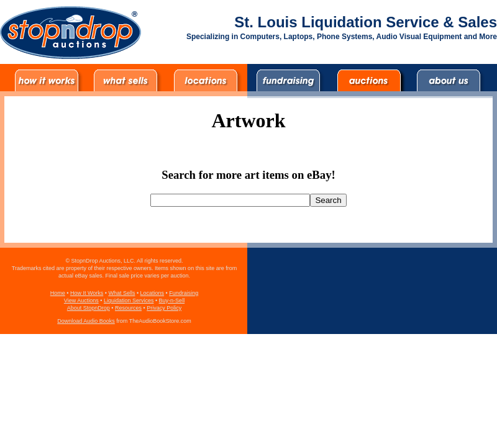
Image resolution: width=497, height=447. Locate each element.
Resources (128, 308)
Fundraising (183, 293)
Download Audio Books (86, 321)
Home (57, 293)
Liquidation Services (129, 300)
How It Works (86, 293)
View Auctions (81, 300)
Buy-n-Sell (172, 300)
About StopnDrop (88, 308)
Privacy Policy (164, 308)
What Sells (121, 293)
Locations (152, 293)
